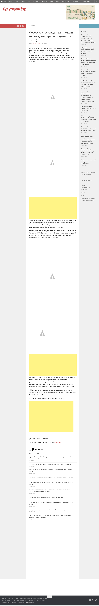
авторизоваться (58, 443)
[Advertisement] (53, 208)
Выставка (33, 2)
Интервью (41, 2)
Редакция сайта (79, 2)
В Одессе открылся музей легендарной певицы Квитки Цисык (88, 162)
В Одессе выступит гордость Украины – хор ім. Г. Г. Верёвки (46, 497)
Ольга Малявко (37, 44)
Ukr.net (83, 173)
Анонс (22, 2)
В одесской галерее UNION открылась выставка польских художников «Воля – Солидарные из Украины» (88, 39)
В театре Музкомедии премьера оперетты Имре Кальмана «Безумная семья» (51, 477)
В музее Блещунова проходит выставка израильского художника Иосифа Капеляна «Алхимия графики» (88, 140)
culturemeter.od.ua (29, 602)
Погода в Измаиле (86, 199)
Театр (53, 2)
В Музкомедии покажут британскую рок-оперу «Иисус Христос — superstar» (50, 465)
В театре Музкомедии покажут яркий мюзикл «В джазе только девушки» (49, 510)
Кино (47, 2)
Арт (28, 2)
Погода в (85, 188)
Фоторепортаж (61, 2)
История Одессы (13, 2)
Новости (3, 2)
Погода (83, 185)
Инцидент (70, 2)
